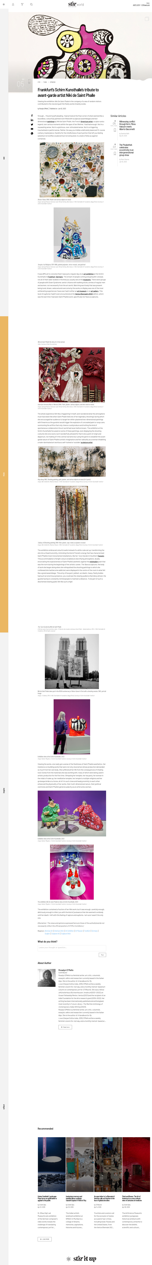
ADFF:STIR (136, 5)
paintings (50, 121)
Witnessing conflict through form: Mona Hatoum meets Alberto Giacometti (127, 125)
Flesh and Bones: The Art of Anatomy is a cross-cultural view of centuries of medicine (132, 1198)
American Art (49, 931)
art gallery (94, 291)
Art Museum (79, 931)
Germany (59, 277)
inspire (4, 790)
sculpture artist (86, 442)
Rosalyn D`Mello (43, 108)
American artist (87, 121)
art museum (81, 291)
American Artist (59, 931)
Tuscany (101, 556)
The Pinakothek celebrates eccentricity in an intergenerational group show (126, 149)
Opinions (52, 82)
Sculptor (47, 934)
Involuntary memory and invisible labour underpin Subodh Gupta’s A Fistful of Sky (76, 1198)
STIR (145, 5)
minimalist (94, 561)
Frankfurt (51, 277)
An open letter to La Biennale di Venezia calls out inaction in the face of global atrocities (104, 1198)
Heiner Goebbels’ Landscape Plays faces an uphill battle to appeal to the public (47, 1198)
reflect (4, 1107)
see (4, 158)
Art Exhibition (69, 931)
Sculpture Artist (66, 934)
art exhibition (89, 274)
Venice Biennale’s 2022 (84, 294)
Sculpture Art (55, 934)
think (4, 474)
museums (87, 279)
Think (45, 82)
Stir (39, 82)
